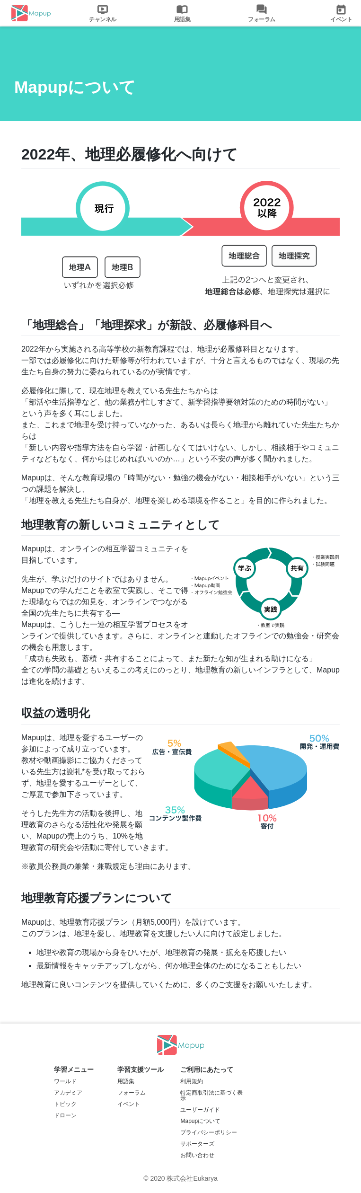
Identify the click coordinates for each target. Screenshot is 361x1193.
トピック (65, 1104)
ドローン (65, 1115)
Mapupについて (200, 1121)
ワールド (65, 1081)
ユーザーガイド (200, 1109)
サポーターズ (197, 1143)
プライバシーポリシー (208, 1132)
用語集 (125, 1081)
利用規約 (191, 1081)
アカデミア (68, 1092)
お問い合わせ (197, 1155)
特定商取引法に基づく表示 (211, 1095)
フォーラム (131, 1092)
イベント (128, 1104)
